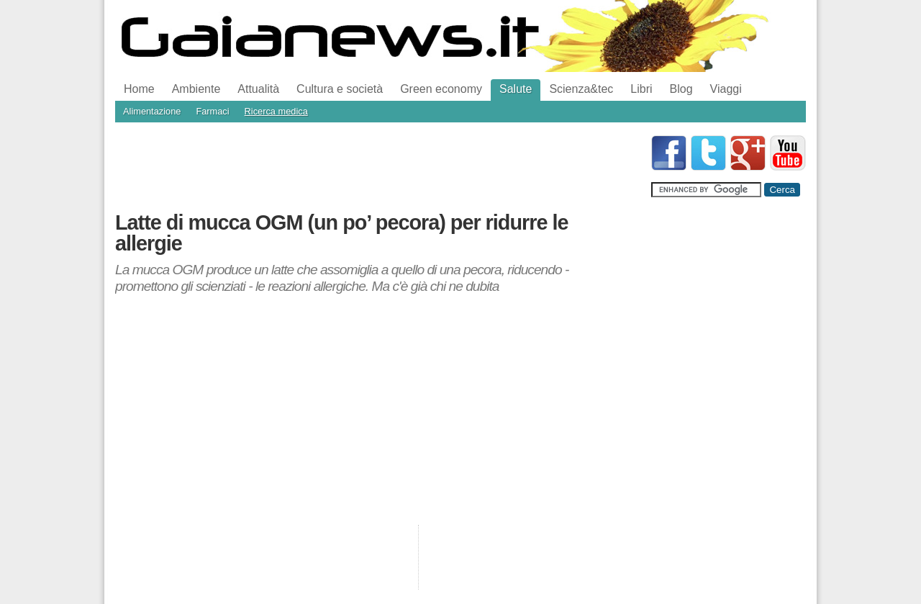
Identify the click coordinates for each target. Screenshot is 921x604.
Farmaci (212, 111)
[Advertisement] (377, 167)
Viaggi (726, 89)
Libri (641, 89)
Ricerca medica (276, 111)
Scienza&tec (581, 89)
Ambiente (196, 89)
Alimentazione (152, 111)
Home (139, 89)
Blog (681, 89)
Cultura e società (339, 89)
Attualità (258, 89)
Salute (515, 89)
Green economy (441, 89)
